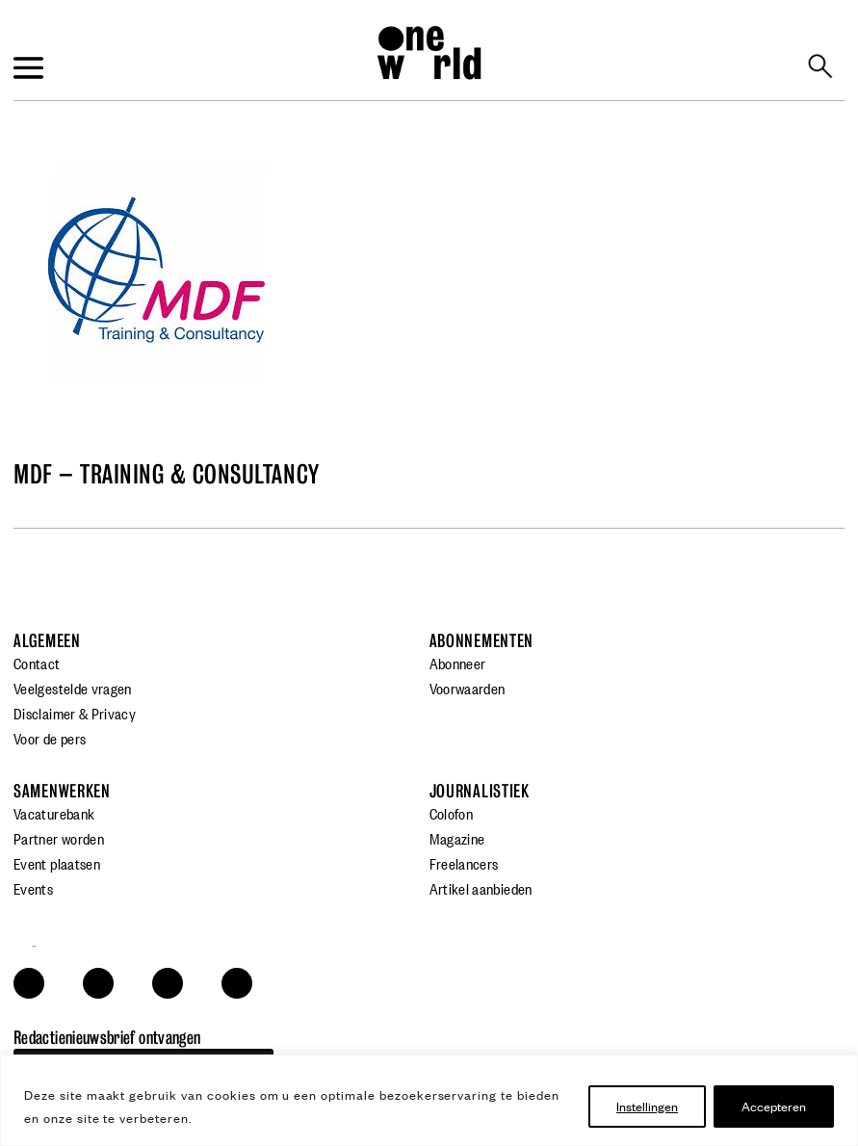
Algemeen (47, 641)
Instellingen (647, 1106)
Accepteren (773, 1106)
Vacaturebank (53, 812)
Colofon (451, 812)
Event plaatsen (56, 862)
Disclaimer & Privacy (74, 712)
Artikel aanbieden (481, 888)
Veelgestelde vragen (72, 687)
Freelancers (464, 862)
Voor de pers (49, 737)
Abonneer (457, 662)
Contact (37, 662)
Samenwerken (62, 791)
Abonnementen (481, 641)
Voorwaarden (467, 687)
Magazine (457, 837)
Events (33, 888)
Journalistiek (479, 791)
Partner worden (58, 837)
